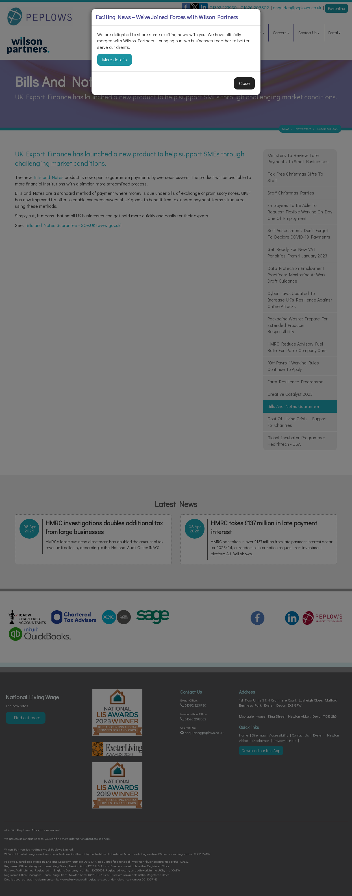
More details (114, 59)
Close (244, 83)
